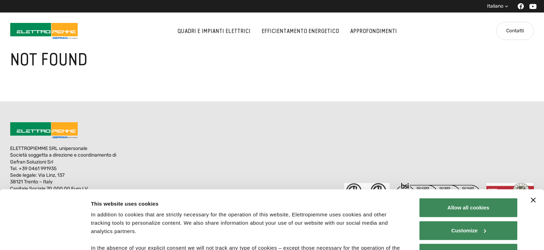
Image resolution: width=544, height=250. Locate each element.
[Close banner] (533, 145)
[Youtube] (531, 6)
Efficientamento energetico (300, 30)
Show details (107, 236)
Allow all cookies (469, 153)
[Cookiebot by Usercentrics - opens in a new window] (45, 236)
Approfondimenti (373, 30)
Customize (468, 175)
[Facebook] (518, 6)
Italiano (495, 6)
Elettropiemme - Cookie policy (142, 209)
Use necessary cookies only (468, 198)
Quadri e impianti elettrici (213, 30)
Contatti (515, 31)
